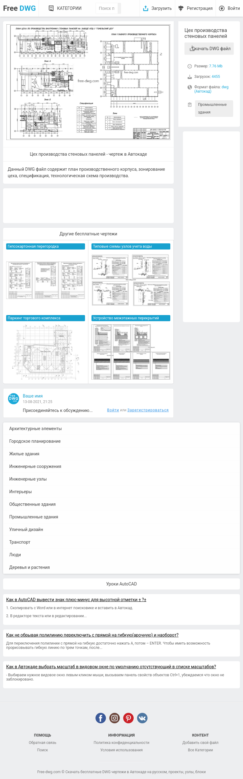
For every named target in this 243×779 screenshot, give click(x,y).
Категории (69, 8)
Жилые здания (24, 453)
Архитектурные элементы (35, 428)
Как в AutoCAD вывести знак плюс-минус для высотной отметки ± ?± (76, 599)
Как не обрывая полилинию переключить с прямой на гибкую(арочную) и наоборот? (92, 635)
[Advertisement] (211, 226)
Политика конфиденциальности (121, 743)
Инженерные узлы (28, 479)
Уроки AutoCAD (121, 583)
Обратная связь (42, 743)
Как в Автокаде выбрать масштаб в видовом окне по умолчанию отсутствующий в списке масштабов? (111, 666)
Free (19, 8)
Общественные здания (32, 504)
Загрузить (162, 8)
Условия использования (121, 750)
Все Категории (200, 750)
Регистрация (200, 8)
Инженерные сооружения (35, 466)
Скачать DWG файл (211, 48)
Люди (15, 554)
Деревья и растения (29, 567)
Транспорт (19, 542)
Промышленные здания (212, 108)
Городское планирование (35, 441)
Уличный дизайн (26, 529)
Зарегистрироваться (148, 410)
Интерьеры (20, 491)
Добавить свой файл (200, 743)
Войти (234, 8)
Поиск (42, 750)
